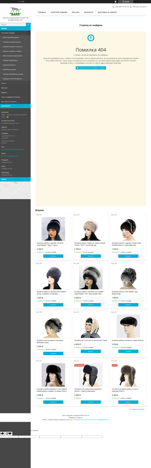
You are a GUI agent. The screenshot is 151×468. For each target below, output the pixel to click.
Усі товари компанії (137, 409)
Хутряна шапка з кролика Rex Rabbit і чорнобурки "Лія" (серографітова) (89, 293)
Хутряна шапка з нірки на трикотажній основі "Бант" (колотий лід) (89, 244)
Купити (53, 256)
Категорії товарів (8, 33)
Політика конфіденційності (99, 420)
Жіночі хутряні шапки (11, 37)
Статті (3, 83)
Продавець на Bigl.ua (75, 417)
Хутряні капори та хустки (12, 46)
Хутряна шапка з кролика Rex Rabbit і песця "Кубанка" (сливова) (51, 293)
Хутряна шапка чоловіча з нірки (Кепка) (127, 340)
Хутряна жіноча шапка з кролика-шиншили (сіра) (50, 341)
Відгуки (4, 92)
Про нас (4, 88)
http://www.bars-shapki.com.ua (12, 149)
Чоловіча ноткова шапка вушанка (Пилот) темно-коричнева (87, 390)
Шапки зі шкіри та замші (12, 51)
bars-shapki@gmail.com (10, 156)
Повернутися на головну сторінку (92, 68)
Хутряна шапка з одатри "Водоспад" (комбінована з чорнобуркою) (126, 244)
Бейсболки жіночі (9, 69)
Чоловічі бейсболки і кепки (13, 74)
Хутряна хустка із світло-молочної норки (90, 340)
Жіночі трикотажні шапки (12, 56)
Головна (42, 12)
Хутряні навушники (10, 60)
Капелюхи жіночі (9, 65)
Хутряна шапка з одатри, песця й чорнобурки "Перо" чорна (50, 244)
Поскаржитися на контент (81, 420)
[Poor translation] (8, 434)
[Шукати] (28, 24)
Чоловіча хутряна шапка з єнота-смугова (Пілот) (125, 390)
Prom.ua (86, 415)
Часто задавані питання (10, 97)
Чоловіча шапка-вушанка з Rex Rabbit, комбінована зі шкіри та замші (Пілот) (52, 390)
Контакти (88, 12)
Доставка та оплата (9, 102)
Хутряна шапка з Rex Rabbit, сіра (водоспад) (125, 293)
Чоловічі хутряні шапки (12, 42)
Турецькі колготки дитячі (12, 79)
